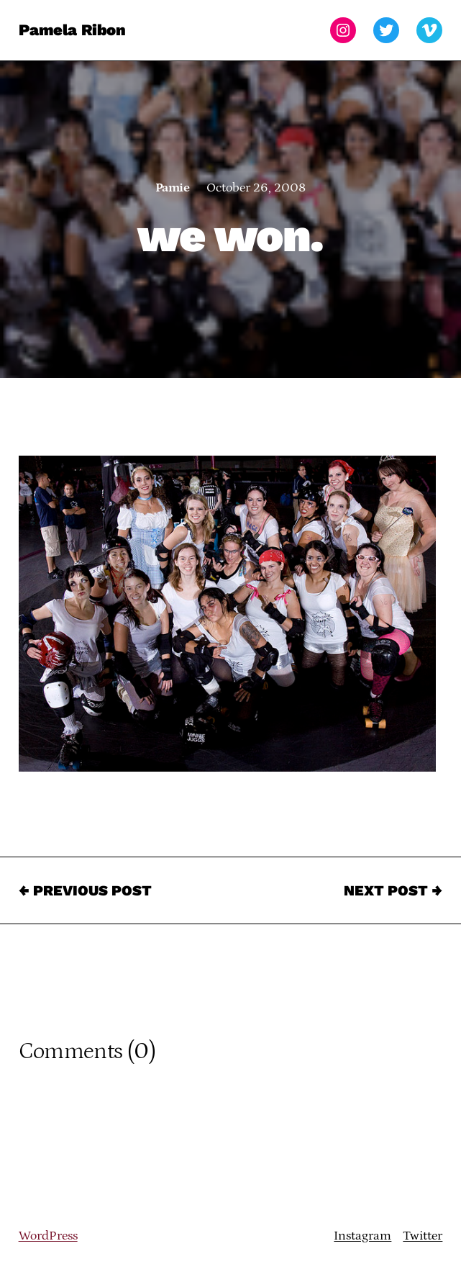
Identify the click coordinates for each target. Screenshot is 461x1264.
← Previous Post (85, 890)
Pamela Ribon (72, 30)
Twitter (422, 1236)
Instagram (362, 1236)
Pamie (172, 188)
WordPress (48, 1236)
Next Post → (393, 890)
